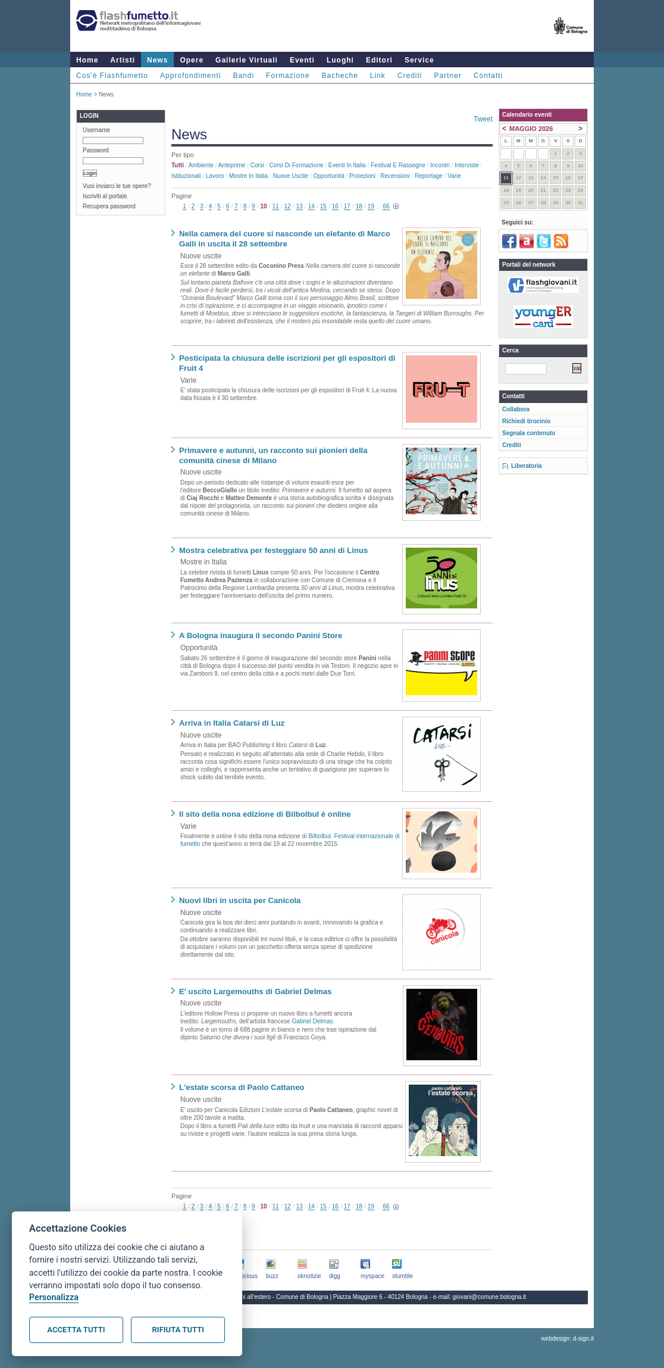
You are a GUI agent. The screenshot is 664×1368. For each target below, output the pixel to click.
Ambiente (201, 165)
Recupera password (109, 206)
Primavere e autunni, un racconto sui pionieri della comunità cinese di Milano (273, 455)
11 (276, 206)
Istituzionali (186, 176)
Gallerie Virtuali (246, 60)
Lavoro (215, 176)
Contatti (488, 75)
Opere (191, 60)
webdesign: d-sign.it (567, 1338)
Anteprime (232, 165)
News (157, 60)
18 (359, 206)
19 (371, 206)
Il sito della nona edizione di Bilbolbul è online (265, 814)
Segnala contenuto (528, 433)
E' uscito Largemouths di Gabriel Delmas (255, 991)
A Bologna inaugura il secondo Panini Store (260, 635)
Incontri (440, 165)
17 (347, 206)
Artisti (122, 60)
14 (311, 206)
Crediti (409, 75)
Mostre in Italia (248, 176)
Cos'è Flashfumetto (112, 75)
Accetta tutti (76, 1329)
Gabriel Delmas (312, 1021)
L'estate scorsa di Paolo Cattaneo (242, 1087)
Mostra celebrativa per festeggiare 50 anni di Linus (273, 550)
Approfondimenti (190, 75)
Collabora (516, 409)
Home (87, 60)
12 (287, 206)
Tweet (483, 119)
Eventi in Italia (347, 165)
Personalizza (54, 1297)
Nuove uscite (290, 176)
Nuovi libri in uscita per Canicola (239, 900)
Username (96, 130)
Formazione (287, 75)
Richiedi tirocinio (526, 421)
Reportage (429, 176)
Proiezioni (362, 176)
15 (323, 206)
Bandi (243, 75)
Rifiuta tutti (178, 1329)
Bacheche (339, 75)
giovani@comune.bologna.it (490, 1297)
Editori (379, 60)
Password (96, 150)
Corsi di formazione (296, 165)
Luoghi (340, 60)
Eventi (302, 60)
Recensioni (394, 176)
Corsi (257, 165)
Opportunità (328, 176)
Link (378, 75)
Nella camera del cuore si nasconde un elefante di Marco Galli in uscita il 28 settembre (284, 238)
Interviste (467, 165)
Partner (448, 75)
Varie (454, 176)
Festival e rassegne (398, 165)
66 (386, 206)
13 (299, 206)
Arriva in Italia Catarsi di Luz (231, 723)
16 (335, 206)
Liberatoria (526, 466)
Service (419, 60)
